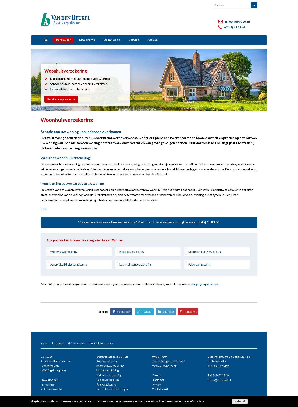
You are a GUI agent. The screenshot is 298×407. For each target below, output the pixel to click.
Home (44, 343)
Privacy (156, 384)
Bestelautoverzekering (110, 365)
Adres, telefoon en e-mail (56, 361)
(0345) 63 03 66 (234, 27)
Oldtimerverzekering (109, 375)
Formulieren (48, 384)
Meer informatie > (193, 401)
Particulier (57, 343)
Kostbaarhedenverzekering (205, 251)
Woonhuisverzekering (63, 251)
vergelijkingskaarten (204, 284)
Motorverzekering (107, 370)
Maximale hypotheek (164, 365)
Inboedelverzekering (131, 251)
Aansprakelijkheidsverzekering (68, 264)
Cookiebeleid (160, 389)
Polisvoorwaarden (52, 389)
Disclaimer (158, 380)
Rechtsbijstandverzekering (135, 264)
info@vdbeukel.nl (237, 21)
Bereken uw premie (59, 99)
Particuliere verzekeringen (112, 389)
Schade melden (50, 365)
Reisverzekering (106, 384)
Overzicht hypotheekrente (168, 361)
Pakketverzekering (199, 264)
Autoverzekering (106, 361)
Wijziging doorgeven (53, 370)
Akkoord (240, 401)
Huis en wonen (76, 343)
